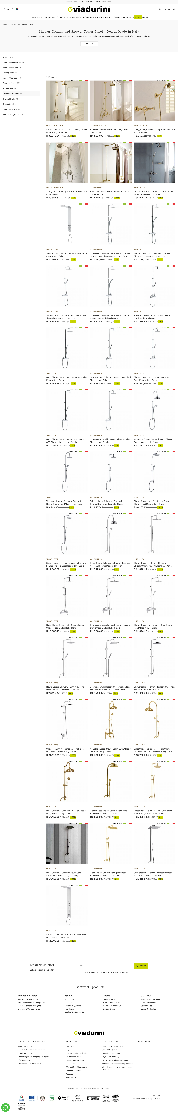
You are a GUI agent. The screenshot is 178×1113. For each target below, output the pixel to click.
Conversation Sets (148, 1003)
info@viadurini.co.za (25, 1060)
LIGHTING (59, 17)
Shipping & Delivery (109, 1050)
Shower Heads (10, 99)
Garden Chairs (109, 1009)
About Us (69, 1074)
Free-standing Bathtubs (14, 114)
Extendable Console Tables (29, 1009)
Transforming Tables (73, 1006)
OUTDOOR (99, 17)
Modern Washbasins (13, 78)
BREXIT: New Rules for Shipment (115, 1060)
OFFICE (117, 17)
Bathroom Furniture (12, 67)
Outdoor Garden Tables (74, 1012)
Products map (73, 1088)
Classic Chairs (109, 999)
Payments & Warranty (110, 1057)
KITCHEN (124, 17)
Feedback (70, 1046)
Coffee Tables (70, 1003)
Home (5, 25)
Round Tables (70, 999)
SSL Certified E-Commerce (76, 1067)
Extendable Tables (27, 995)
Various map (105, 1088)
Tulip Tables (69, 1009)
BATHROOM (77, 17)
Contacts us (70, 1064)
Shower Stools (10, 104)
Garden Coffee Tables (149, 1009)
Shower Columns (28, 25)
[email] (105, 966)
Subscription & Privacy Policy (113, 1046)
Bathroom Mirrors (11, 109)
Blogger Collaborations (75, 1060)
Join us (141, 966)
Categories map (85, 1088)
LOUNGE (51, 17)
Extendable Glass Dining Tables (30, 1006)
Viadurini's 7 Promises (74, 1071)
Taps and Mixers (11, 83)
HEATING (67, 17)
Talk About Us (71, 1077)
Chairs (106, 995)
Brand (145, 17)
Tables (68, 995)
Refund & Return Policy (111, 1053)
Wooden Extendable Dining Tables (31, 1003)
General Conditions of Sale (76, 1053)
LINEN (131, 17)
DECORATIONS (88, 17)
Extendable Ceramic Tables (29, 999)
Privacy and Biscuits (73, 1057)
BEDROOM (109, 17)
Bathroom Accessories (13, 62)
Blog (67, 1050)
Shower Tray (9, 88)
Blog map (95, 1088)
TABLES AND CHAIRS (38, 17)
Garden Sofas (146, 1006)
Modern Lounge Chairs (112, 1006)
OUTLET (138, 17)
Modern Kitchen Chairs (112, 1003)
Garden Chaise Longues (150, 999)
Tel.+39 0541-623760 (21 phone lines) (32, 1050)
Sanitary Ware (10, 73)
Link (127, 972)
